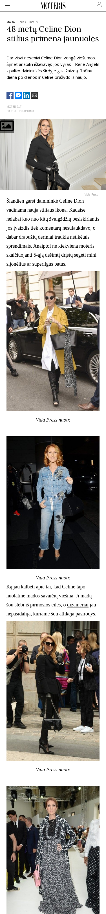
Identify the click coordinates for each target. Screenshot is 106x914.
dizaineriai (78, 605)
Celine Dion (71, 201)
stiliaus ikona (53, 210)
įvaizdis (21, 228)
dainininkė (47, 201)
